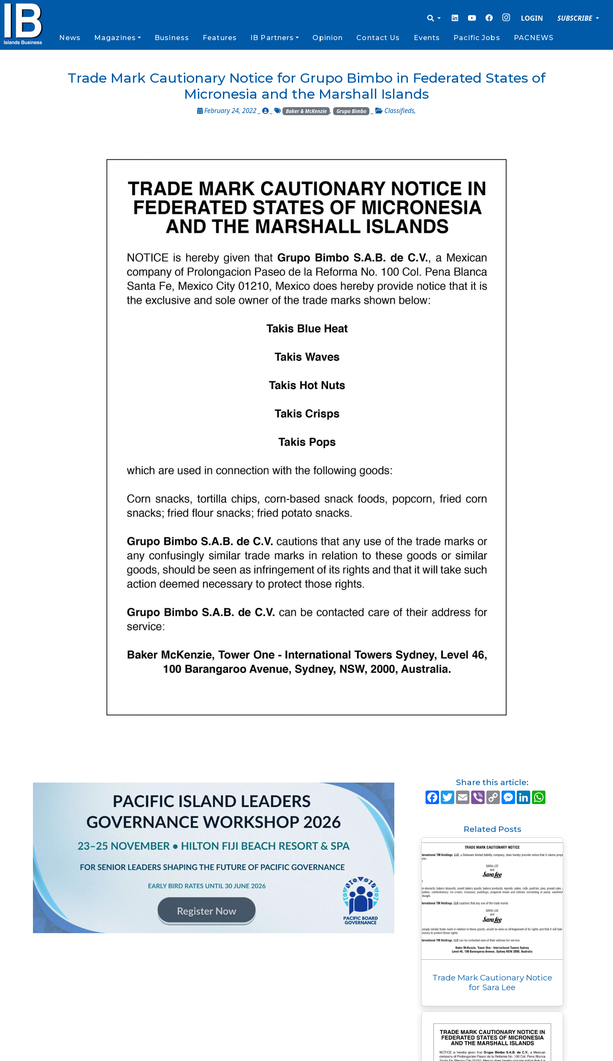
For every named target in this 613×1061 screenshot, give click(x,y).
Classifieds (399, 110)
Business (172, 38)
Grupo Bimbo (351, 111)
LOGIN (532, 18)
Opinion (327, 38)
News (69, 38)
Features (220, 38)
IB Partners (272, 38)
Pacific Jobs (476, 38)
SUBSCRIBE (575, 18)
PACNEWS (534, 38)
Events (427, 38)
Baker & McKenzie (306, 111)
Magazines (115, 38)
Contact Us (378, 38)
